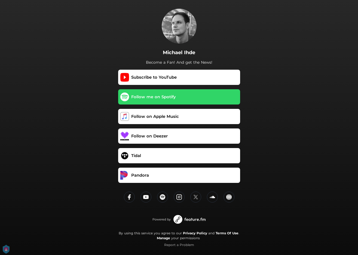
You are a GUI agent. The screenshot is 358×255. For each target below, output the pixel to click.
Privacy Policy (195, 233)
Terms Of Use (227, 233)
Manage (163, 238)
